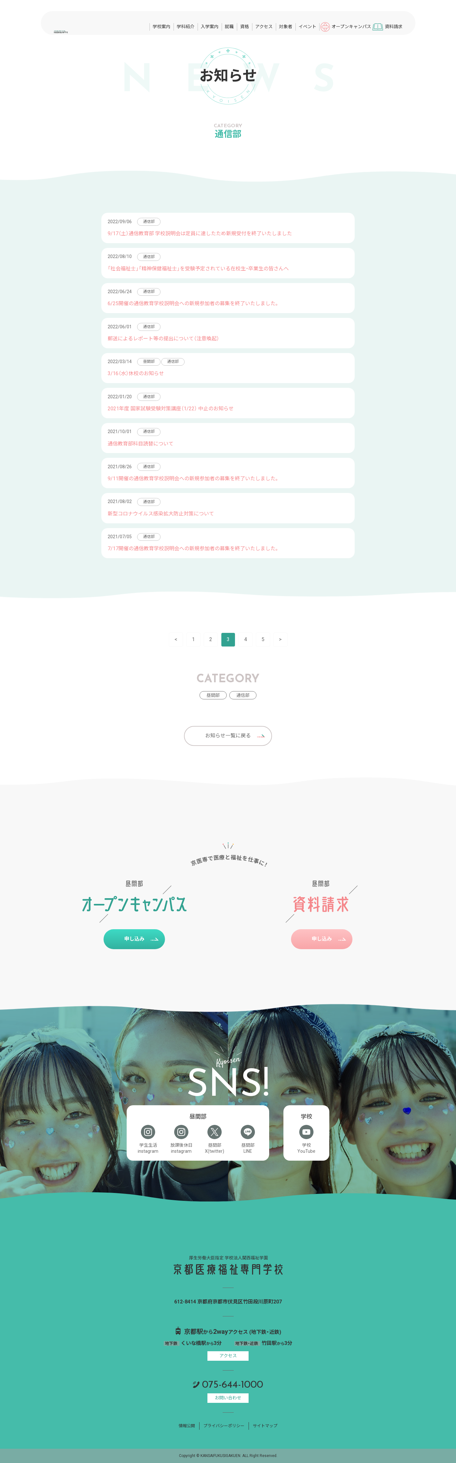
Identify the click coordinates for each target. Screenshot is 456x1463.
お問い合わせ (228, 1397)
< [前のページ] (175, 639)
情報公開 (187, 1425)
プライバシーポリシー (223, 1425)
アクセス (228, 1355)
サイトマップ (265, 1425)
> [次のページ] (280, 639)
